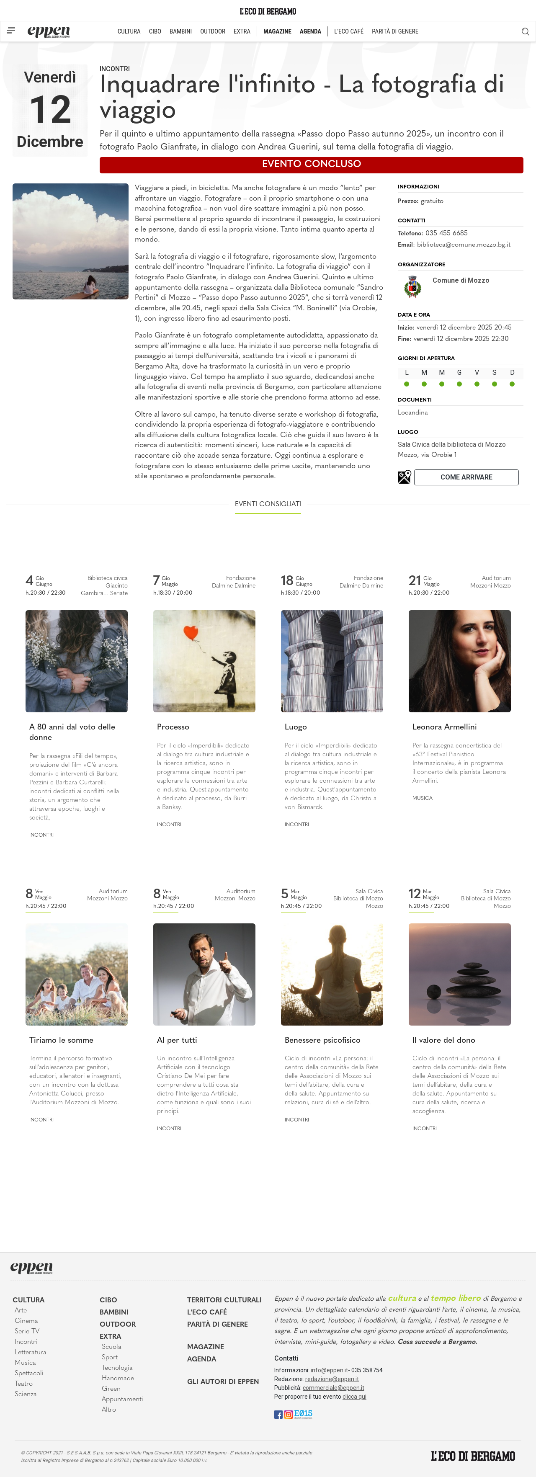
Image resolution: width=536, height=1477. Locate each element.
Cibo (108, 1300)
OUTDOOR (212, 31)
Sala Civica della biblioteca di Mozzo (452, 445)
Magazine (205, 1347)
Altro (109, 1410)
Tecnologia (117, 1368)
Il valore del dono (443, 1041)
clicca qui (354, 1396)
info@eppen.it (329, 1370)
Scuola (111, 1347)
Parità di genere (217, 1325)
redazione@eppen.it (332, 1379)
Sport (110, 1357)
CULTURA (129, 31)
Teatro (24, 1384)
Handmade (118, 1378)
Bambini (114, 1312)
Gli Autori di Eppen (223, 1382)
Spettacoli (29, 1373)
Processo (173, 728)
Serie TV (27, 1331)
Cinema (26, 1321)
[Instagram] (288, 1414)
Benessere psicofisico (323, 1041)
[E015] (303, 1414)
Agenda (201, 1359)
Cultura (28, 1300)
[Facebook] (278, 1414)
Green (111, 1389)
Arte (21, 1310)
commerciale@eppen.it (333, 1387)
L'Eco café (207, 1312)
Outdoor (118, 1325)
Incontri (115, 69)
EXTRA (242, 31)
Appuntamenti (122, 1399)
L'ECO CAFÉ (348, 31)
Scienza (26, 1394)
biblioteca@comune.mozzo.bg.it (463, 245)
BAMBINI (181, 31)
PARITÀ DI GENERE (395, 31)
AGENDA (310, 31)
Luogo (296, 728)
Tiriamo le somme (61, 1041)
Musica (422, 798)
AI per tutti (177, 1041)
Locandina (413, 413)
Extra (110, 1337)
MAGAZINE (277, 31)
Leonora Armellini (444, 728)
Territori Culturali (224, 1300)
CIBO (155, 31)
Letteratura (30, 1352)
